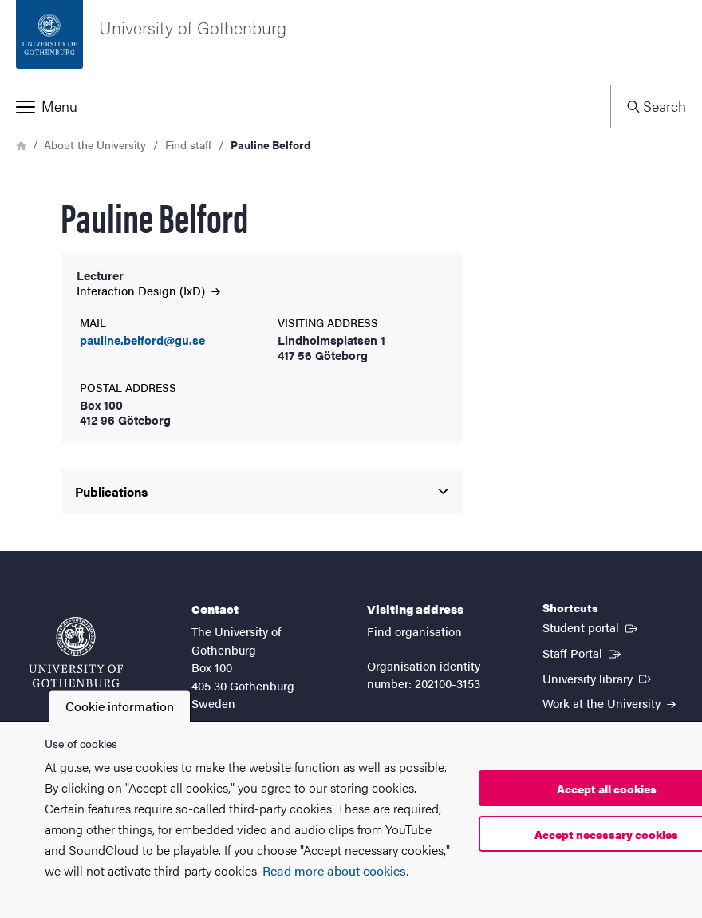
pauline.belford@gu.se (142, 340)
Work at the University (609, 702)
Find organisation (414, 631)
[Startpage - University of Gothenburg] (351, 42)
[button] (305, 106)
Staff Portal (583, 652)
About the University (95, 144)
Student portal (591, 626)
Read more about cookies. (335, 870)
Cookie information (119, 706)
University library (598, 678)
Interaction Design (148, 290)
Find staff (188, 144)
